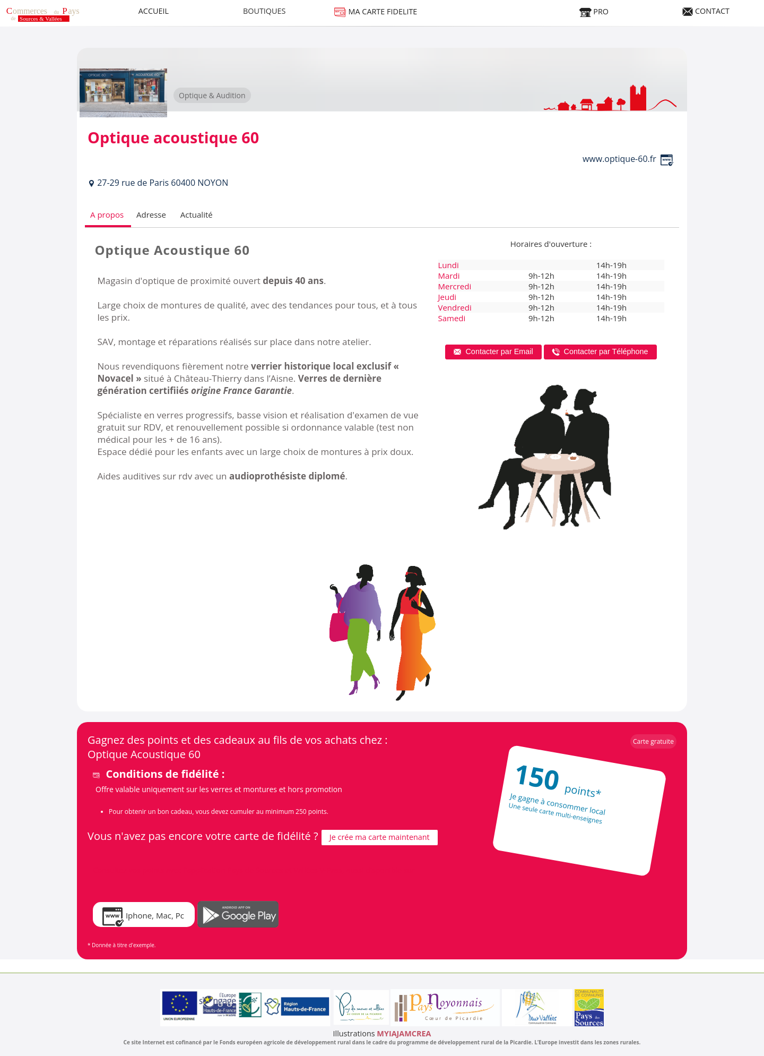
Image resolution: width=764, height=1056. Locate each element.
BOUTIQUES (264, 11)
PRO (594, 11)
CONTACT (706, 11)
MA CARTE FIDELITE (376, 11)
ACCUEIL (153, 11)
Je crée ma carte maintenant (379, 837)
